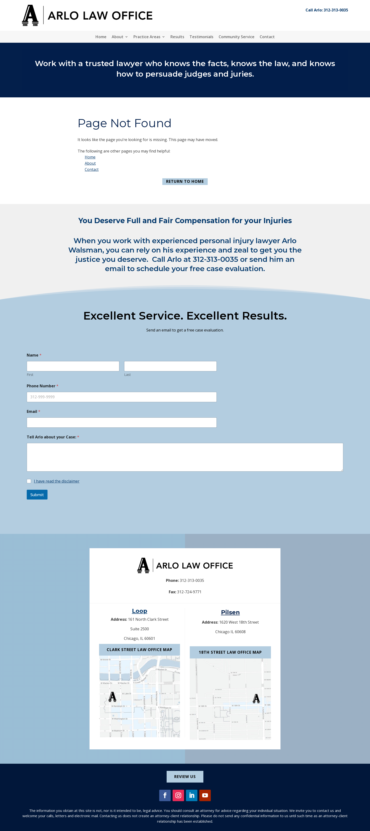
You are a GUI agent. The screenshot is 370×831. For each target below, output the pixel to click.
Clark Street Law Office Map (139, 649)
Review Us (185, 776)
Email (33, 411)
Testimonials (201, 37)
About (117, 37)
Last (127, 375)
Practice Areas (146, 37)
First (30, 375)
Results (177, 37)
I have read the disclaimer (56, 481)
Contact (267, 37)
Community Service (236, 37)
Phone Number (42, 386)
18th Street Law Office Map (230, 652)
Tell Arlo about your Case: (53, 437)
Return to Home (185, 181)
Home (100, 37)
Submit (37, 494)
